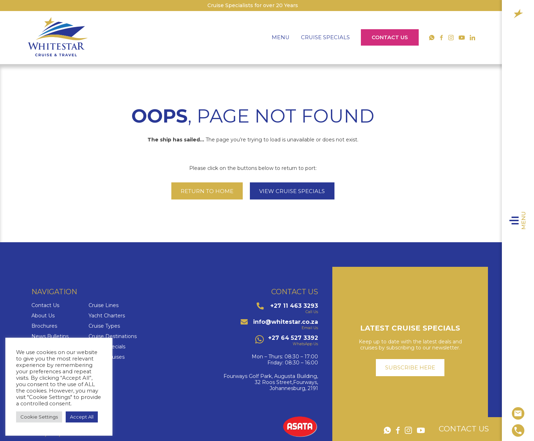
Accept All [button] (82, 417)
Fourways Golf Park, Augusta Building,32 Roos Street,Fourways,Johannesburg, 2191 (270, 382)
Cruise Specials (325, 37)
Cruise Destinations (113, 336)
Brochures (44, 326)
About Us (43, 316)
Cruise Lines (104, 305)
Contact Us (390, 37)
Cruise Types (104, 326)
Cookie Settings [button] (39, 417)
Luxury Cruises (107, 357)
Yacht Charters (107, 316)
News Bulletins (50, 336)
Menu (527, 220)
